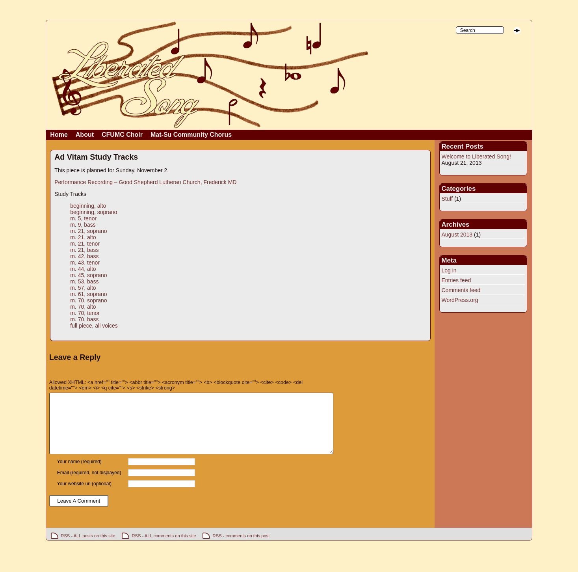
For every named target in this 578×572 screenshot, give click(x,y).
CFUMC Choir (122, 134)
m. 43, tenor (85, 262)
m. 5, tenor (83, 218)
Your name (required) (79, 473)
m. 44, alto (83, 269)
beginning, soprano (93, 212)
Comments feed (461, 290)
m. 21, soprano (88, 231)
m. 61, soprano (88, 294)
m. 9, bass (83, 225)
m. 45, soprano (88, 275)
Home (58, 134)
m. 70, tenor (85, 313)
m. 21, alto (83, 237)
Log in (449, 270)
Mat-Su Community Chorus (191, 134)
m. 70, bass (84, 319)
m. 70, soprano (88, 300)
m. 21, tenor (85, 243)
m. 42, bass (84, 256)
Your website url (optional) (84, 495)
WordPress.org (460, 300)
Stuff (447, 199)
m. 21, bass (84, 250)
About (85, 134)
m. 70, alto (83, 307)
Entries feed (456, 280)
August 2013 (457, 234)
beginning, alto (88, 206)
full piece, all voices (94, 325)
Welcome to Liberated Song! (476, 156)
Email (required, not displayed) (89, 484)
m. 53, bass (84, 281)
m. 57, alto (83, 288)
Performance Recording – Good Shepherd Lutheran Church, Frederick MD (145, 182)
